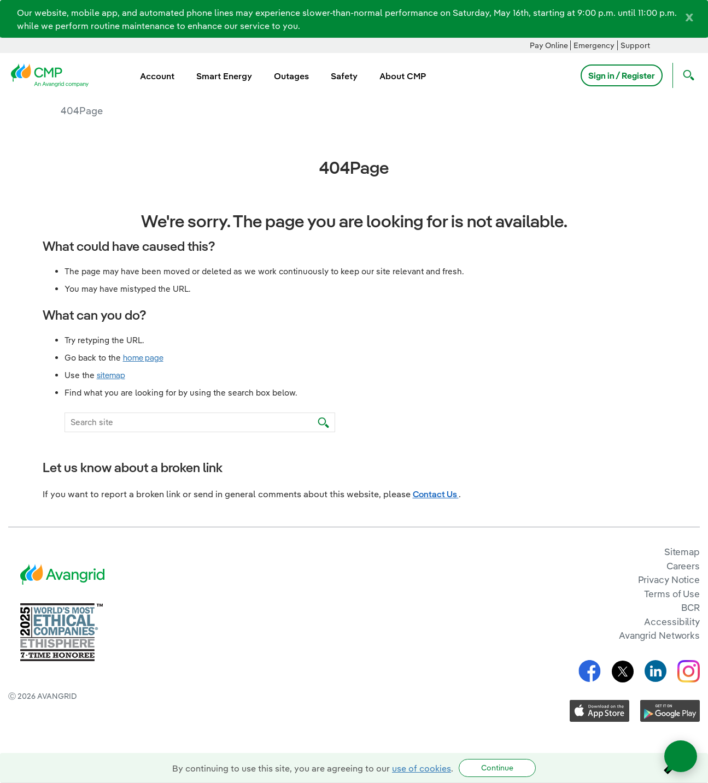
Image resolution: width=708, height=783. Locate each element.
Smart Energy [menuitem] (224, 75)
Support (635, 45)
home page (143, 357)
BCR (690, 607)
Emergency (594, 45)
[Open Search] (686, 75)
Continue (497, 768)
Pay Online (549, 45)
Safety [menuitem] (344, 75)
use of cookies (421, 768)
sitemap (111, 375)
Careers (683, 566)
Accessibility (672, 621)
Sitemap (682, 551)
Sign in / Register (621, 75)
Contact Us (436, 493)
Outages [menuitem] (291, 75)
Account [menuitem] (157, 75)
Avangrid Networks (659, 635)
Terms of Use (672, 593)
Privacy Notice (669, 579)
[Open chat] (680, 756)
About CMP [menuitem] (402, 75)
